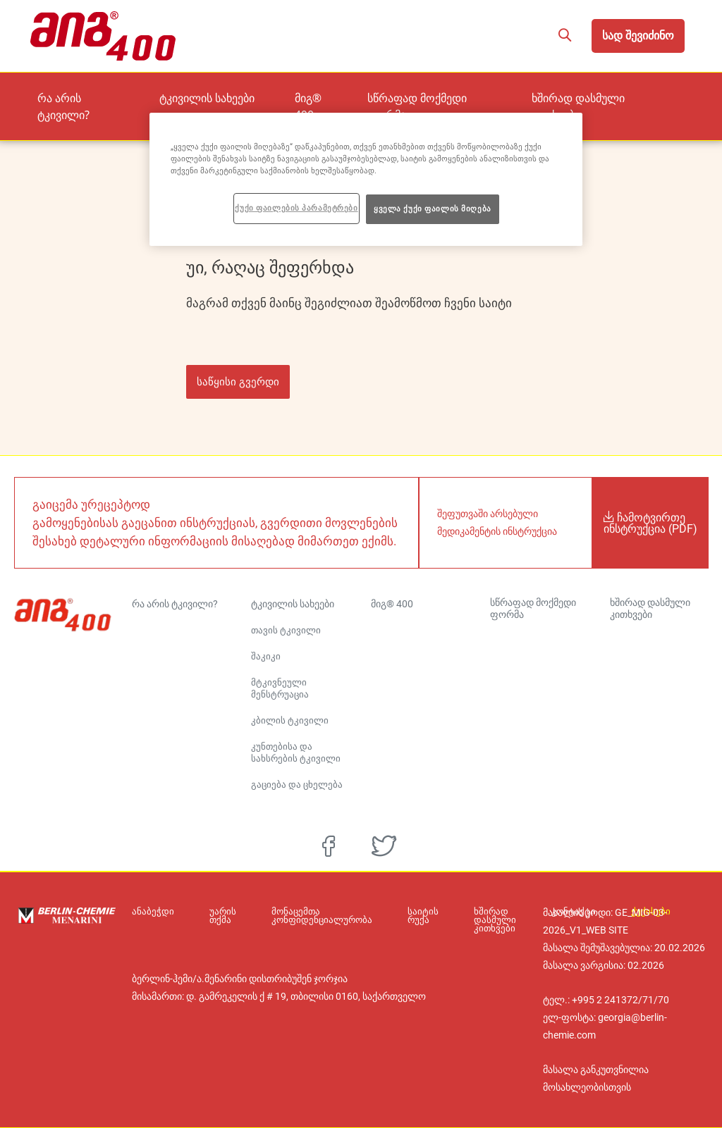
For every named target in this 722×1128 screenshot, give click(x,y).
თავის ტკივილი (286, 630)
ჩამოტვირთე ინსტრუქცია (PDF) (650, 523)
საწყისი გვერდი (238, 382)
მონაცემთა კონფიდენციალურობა (307, 915)
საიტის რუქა (401, 915)
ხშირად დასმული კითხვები (612, 97)
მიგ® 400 (356, 97)
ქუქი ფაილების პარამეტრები (296, 208)
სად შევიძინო (638, 35)
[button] (564, 36)
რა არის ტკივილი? (143, 97)
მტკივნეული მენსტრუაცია (280, 688)
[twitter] (384, 846)
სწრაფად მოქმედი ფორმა (463, 97)
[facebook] (328, 846)
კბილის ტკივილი (290, 720)
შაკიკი (266, 656)
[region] (365, 179)
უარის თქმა (215, 915)
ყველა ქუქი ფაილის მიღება (432, 208)
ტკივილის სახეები (252, 97)
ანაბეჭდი (153, 911)
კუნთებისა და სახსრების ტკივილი (296, 752)
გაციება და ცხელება (297, 784)
